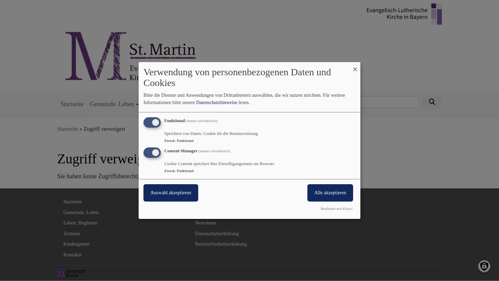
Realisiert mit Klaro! (337, 208)
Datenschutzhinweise (216, 102)
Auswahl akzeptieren (170, 192)
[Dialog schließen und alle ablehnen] (355, 66)
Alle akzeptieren (330, 192)
